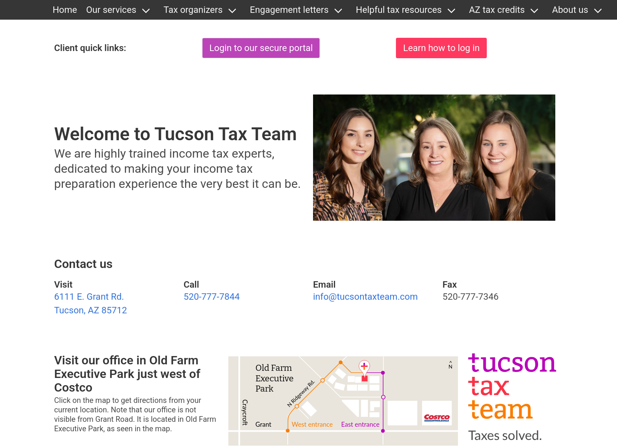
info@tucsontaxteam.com (365, 296)
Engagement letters (289, 10)
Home (65, 10)
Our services (111, 10)
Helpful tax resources (399, 10)
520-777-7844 (212, 296)
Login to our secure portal (261, 48)
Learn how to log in (441, 48)
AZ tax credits (497, 10)
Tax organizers (193, 10)
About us (570, 10)
